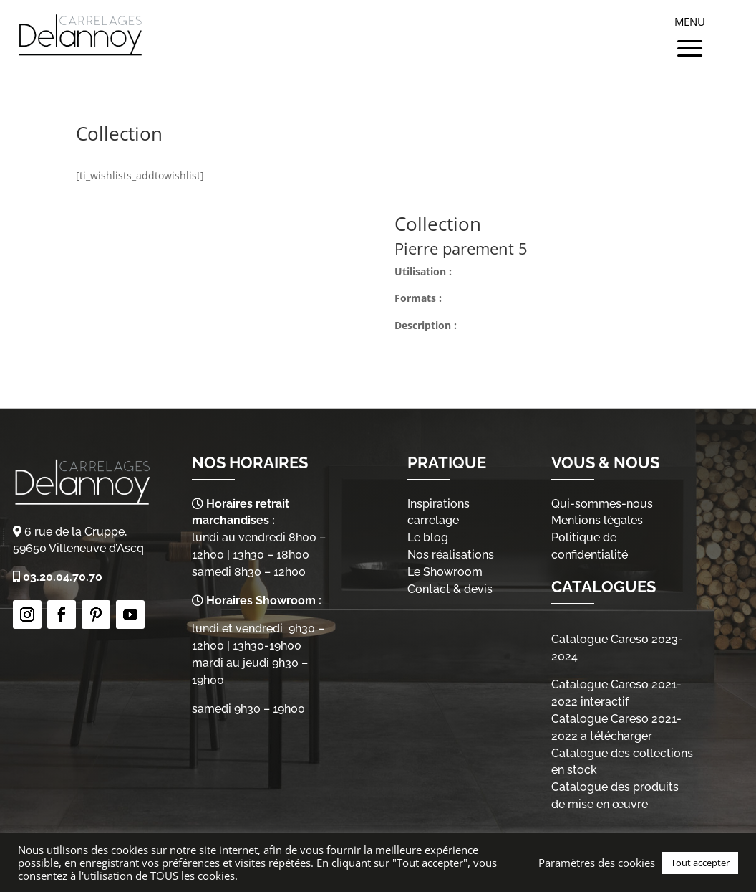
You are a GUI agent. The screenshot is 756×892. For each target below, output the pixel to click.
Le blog (427, 537)
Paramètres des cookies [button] (596, 862)
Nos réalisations (450, 554)
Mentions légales (597, 520)
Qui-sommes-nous (602, 504)
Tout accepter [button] (700, 862)
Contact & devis (450, 589)
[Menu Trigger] (689, 32)
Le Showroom (445, 572)
